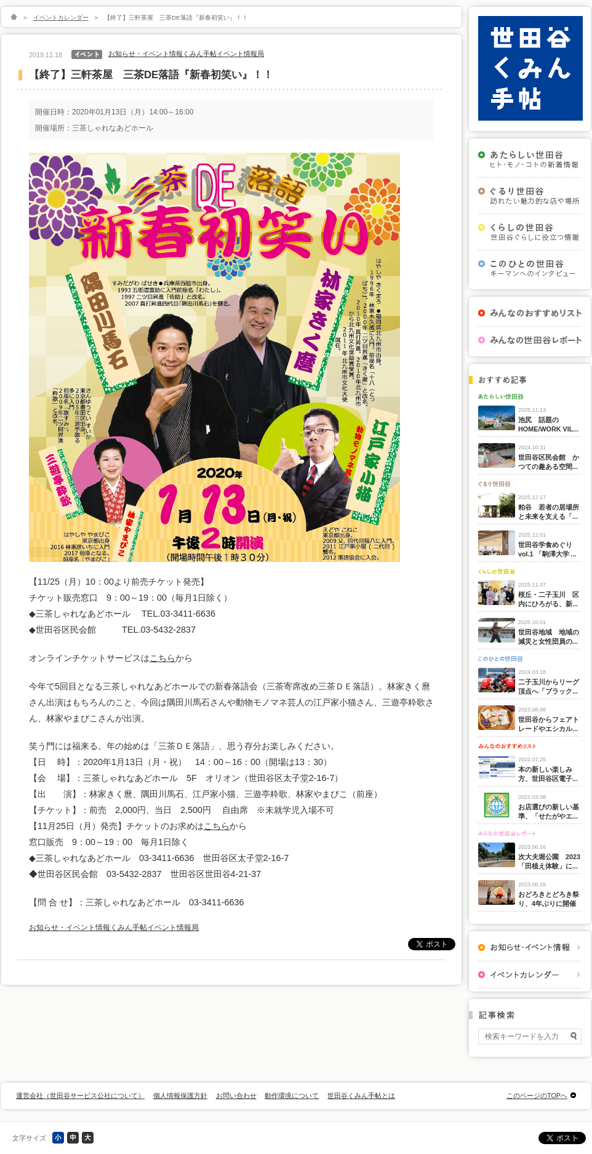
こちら (162, 658)
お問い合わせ (236, 1095)
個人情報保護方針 (180, 1095)
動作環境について (292, 1095)
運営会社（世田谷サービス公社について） (80, 1095)
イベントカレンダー (61, 17)
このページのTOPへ (536, 1095)
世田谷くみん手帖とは (361, 1095)
